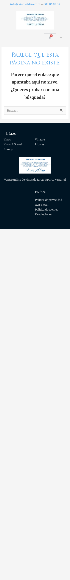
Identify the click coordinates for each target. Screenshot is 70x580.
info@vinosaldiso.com (25, 4)
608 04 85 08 (51, 4)
